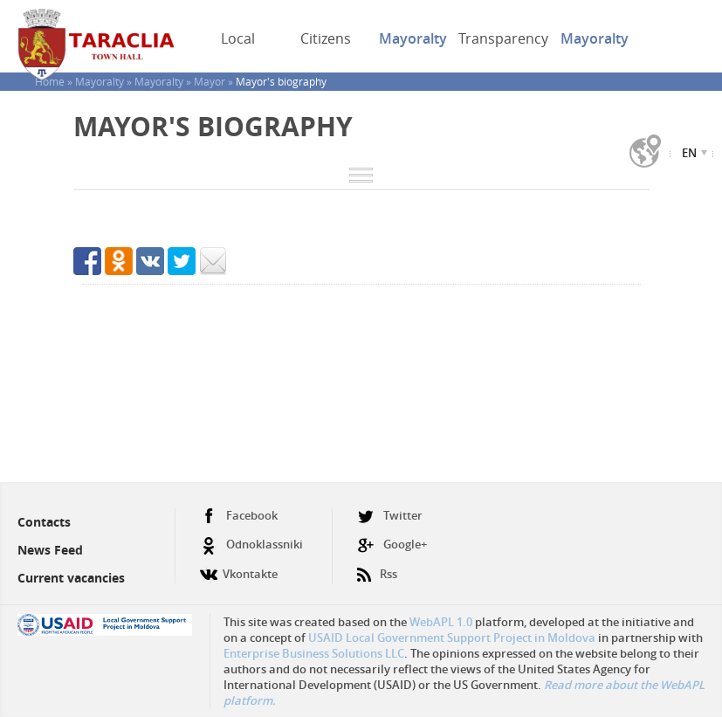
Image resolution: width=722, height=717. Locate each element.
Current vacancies (71, 577)
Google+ (392, 544)
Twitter (390, 515)
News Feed (50, 549)
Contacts (44, 522)
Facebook (239, 515)
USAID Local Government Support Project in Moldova (451, 637)
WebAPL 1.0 (440, 622)
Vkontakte (239, 567)
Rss (377, 567)
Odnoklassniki (251, 544)
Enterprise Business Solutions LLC (313, 653)
